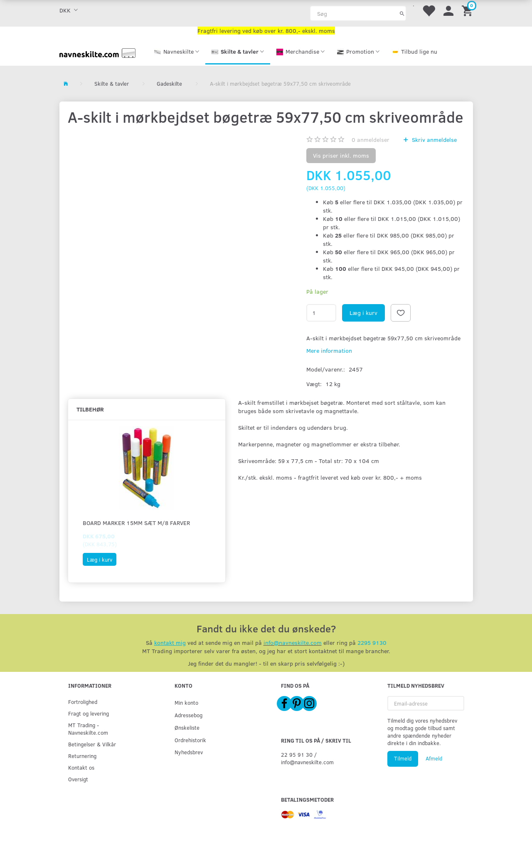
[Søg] (402, 13)
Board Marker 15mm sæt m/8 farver (136, 523)
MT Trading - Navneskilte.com (88, 728)
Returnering (82, 755)
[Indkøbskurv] (468, 10)
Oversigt (78, 779)
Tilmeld (402, 758)
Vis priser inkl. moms (341, 155)
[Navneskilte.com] (97, 52)
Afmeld (434, 758)
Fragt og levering (88, 713)
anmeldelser (370, 140)
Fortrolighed (82, 701)
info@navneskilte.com (293, 642)
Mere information (329, 350)
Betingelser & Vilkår (92, 744)
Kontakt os (81, 767)
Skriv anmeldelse (433, 140)
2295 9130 (372, 642)
